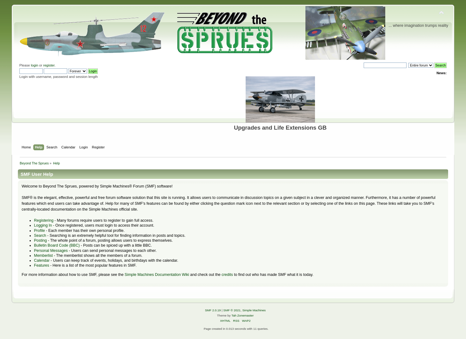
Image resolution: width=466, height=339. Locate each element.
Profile (39, 230)
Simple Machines (254, 310)
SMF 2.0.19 (213, 310)
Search (40, 235)
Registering (43, 220)
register (49, 65)
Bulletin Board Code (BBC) (57, 245)
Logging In (43, 225)
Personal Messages (51, 250)
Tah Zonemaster (242, 315)
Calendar (42, 260)
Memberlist (43, 255)
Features (41, 265)
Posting (40, 240)
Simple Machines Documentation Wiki (157, 274)
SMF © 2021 (232, 310)
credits (227, 274)
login (34, 65)
